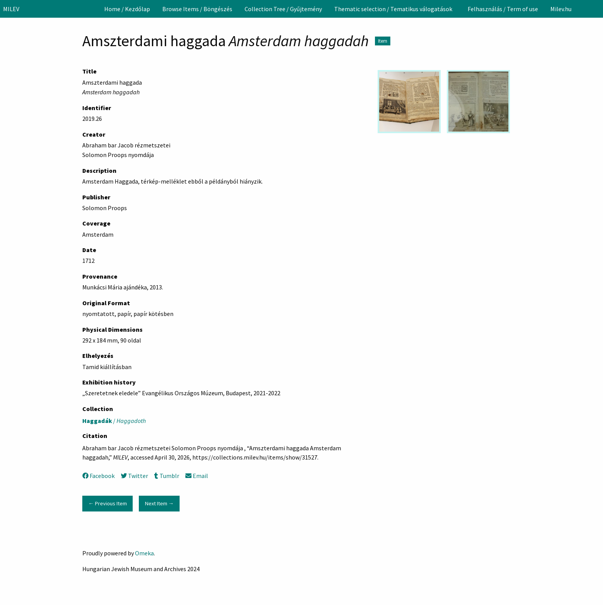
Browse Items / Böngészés (197, 9)
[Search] (596, 8)
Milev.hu (560, 9)
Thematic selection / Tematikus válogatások (393, 9)
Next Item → (159, 503)
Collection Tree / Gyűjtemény (283, 9)
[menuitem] (127, 9)
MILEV (11, 9)
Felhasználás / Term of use (503, 9)
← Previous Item (107, 503)
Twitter (134, 476)
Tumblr (166, 476)
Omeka (144, 553)
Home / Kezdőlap (127, 9)
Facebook (98, 476)
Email (196, 476)
